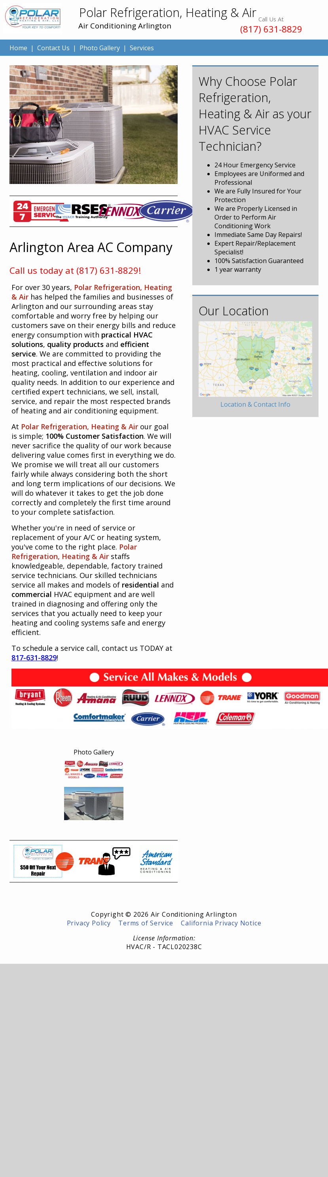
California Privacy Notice (221, 923)
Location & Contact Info (255, 404)
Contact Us (53, 48)
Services (142, 48)
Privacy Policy (89, 923)
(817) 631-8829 (271, 29)
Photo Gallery (100, 48)
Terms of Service (145, 923)
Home (18, 48)
